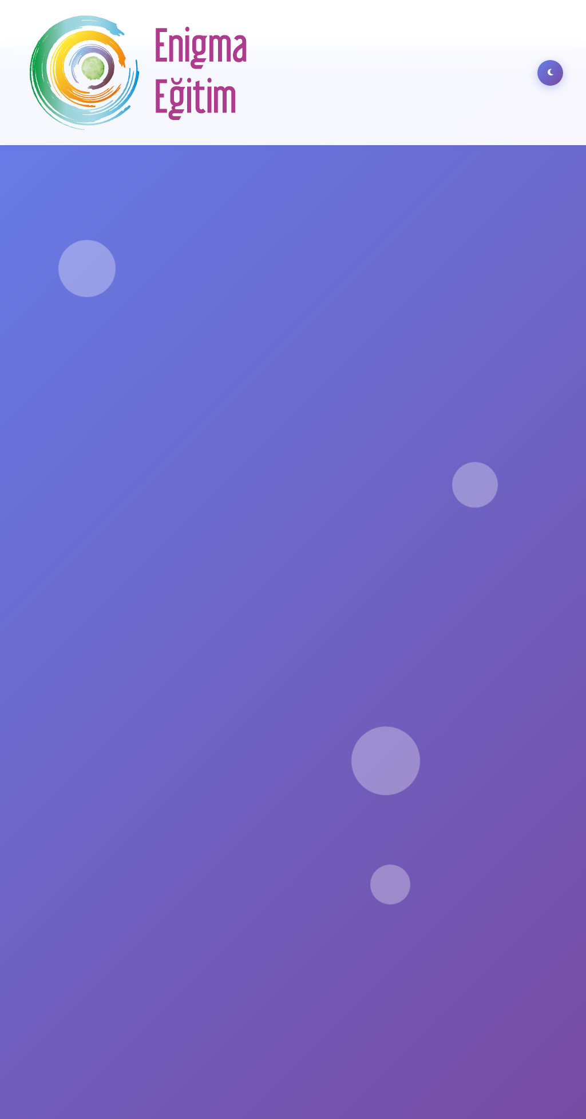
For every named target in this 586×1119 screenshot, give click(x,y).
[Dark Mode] (550, 73)
